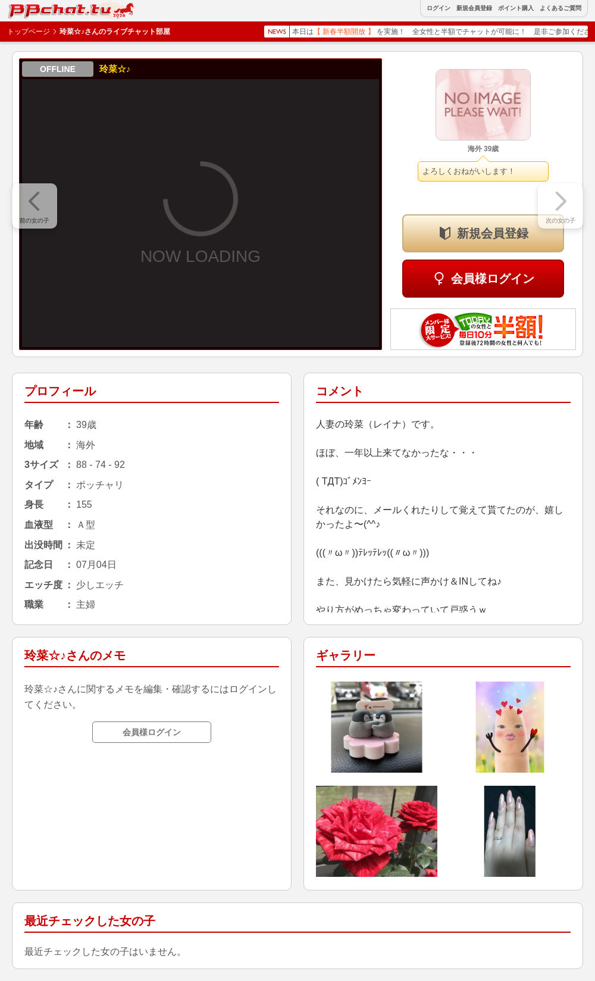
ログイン (438, 8)
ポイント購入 (516, 8)
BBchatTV (35, 8)
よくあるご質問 (560, 8)
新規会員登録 (474, 8)
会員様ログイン (492, 278)
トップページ (28, 31)
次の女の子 (560, 220)
